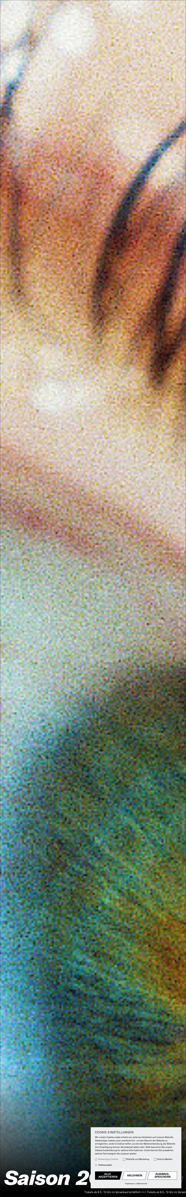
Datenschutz (141, 1183)
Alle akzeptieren (108, 1175)
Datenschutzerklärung (106, 1150)
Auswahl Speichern (163, 1175)
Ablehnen (134, 1175)
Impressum (130, 1183)
